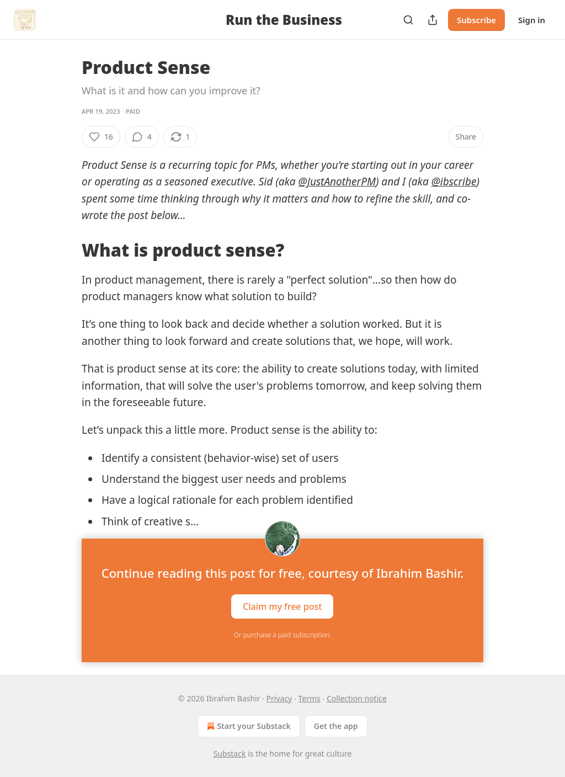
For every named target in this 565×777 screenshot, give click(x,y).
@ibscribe (454, 181)
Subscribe (476, 19)
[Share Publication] (433, 20)
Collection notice (357, 698)
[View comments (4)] (142, 137)
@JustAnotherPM (337, 181)
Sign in (531, 19)
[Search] (408, 20)
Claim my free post (282, 606)
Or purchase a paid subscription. (283, 635)
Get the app (336, 726)
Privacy (279, 698)
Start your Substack (247, 726)
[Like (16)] (101, 137)
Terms (309, 698)
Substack (230, 753)
